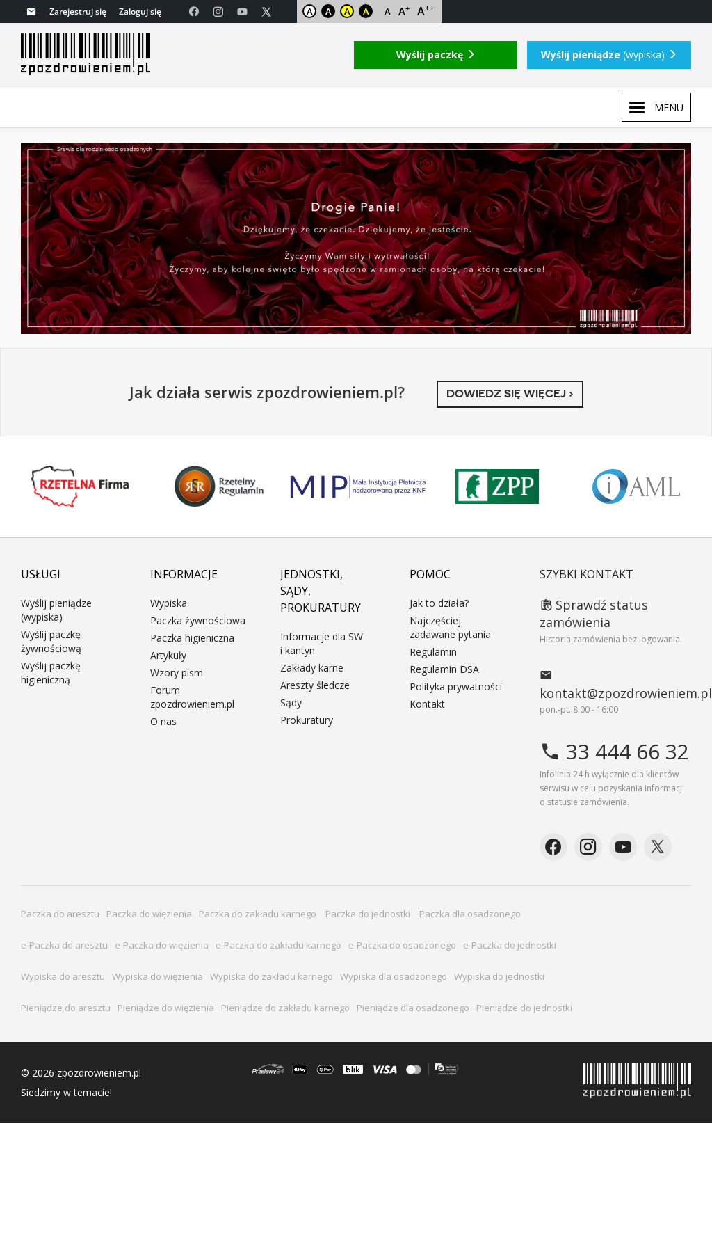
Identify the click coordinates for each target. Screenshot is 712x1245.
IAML (636, 486)
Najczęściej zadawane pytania (450, 627)
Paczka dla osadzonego (470, 913)
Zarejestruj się (77, 11)
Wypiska (168, 603)
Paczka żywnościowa (197, 620)
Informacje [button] (184, 574)
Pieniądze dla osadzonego (413, 1007)
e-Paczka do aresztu (64, 945)
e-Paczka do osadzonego (402, 945)
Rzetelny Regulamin (219, 486)
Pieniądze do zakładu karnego (285, 1007)
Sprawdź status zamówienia (594, 613)
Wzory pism (176, 672)
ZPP (497, 486)
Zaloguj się (140, 11)
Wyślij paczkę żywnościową (51, 641)
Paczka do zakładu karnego (258, 913)
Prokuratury (306, 720)
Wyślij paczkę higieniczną (51, 672)
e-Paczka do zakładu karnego (278, 945)
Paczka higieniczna (192, 637)
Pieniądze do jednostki (524, 1007)
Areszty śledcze (315, 685)
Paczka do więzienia (149, 913)
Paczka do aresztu (60, 913)
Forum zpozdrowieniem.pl (192, 697)
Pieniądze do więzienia (166, 1007)
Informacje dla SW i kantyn (321, 643)
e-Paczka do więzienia (162, 945)
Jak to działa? (439, 603)
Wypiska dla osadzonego (393, 976)
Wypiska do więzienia (157, 976)
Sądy (291, 702)
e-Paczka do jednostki (509, 945)
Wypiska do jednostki (499, 976)
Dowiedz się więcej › (510, 393)
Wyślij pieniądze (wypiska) (56, 610)
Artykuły (168, 655)
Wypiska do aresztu (63, 976)
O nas (163, 721)
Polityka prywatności (456, 686)
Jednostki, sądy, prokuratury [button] (320, 590)
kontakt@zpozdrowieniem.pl (616, 684)
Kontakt (427, 704)
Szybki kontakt (586, 574)
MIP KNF (358, 486)
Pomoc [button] (430, 574)
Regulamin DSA (444, 669)
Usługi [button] (40, 574)
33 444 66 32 (614, 751)
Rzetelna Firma (80, 486)
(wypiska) (609, 54)
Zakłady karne (311, 667)
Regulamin (433, 651)
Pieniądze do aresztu (66, 1007)
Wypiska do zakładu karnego (271, 976)
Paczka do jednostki (368, 913)
